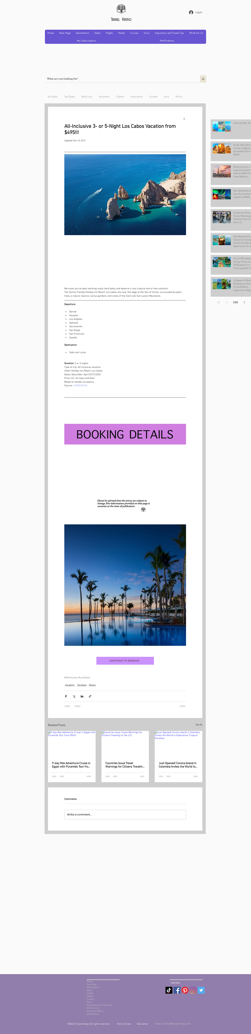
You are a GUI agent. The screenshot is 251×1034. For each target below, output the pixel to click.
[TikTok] (168, 990)
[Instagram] (193, 990)
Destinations (93, 987)
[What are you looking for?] (120, 78)
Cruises (90, 999)
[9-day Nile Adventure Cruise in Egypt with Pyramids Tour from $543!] (72, 744)
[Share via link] (90, 696)
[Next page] (244, 302)
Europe (153, 96)
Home (90, 981)
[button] (82, 33)
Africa (179, 96)
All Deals (53, 96)
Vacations (104, 96)
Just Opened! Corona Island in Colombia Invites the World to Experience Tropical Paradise (177, 765)
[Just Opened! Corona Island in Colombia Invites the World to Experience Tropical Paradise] (178, 744)
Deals (89, 990)
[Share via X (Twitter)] (73, 696)
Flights (120, 96)
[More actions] (184, 119)
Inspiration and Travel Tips (99, 1005)
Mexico (92, 685)
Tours (89, 1002)
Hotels (90, 996)
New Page (91, 984)
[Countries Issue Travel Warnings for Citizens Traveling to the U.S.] (125, 744)
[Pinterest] (185, 990)
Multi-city (87, 96)
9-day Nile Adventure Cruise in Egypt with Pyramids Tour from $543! (71, 765)
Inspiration (137, 96)
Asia (166, 96)
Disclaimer (142, 1023)
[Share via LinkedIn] (82, 696)
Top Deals (69, 96)
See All (199, 724)
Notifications (93, 1014)
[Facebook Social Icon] (177, 990)
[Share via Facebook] (65, 696)
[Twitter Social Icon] (201, 990)
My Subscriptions (95, 1011)
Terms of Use (124, 1023)
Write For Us (93, 1008)
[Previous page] (226, 302)
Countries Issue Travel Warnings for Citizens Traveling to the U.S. (124, 765)
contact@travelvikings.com (176, 1023)
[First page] (219, 302)
